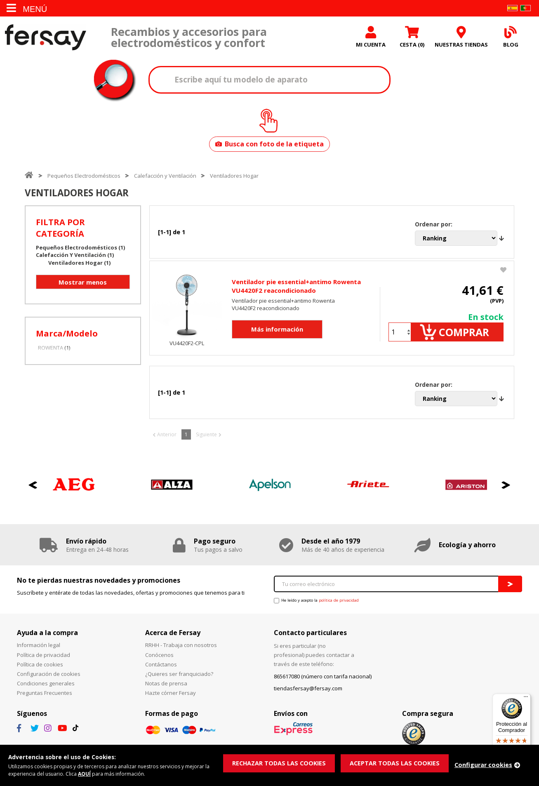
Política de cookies (40, 669)
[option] (74, 489)
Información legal (38, 650)
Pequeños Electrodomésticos (83, 177)
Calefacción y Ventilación (165, 177)
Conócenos (159, 659)
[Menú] (526, 699)
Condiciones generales (46, 688)
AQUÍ (89, 773)
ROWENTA (50, 349)
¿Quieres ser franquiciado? (179, 678)
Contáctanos (161, 669)
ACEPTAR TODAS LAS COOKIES (399, 762)
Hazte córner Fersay (170, 697)
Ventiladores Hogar (234, 177)
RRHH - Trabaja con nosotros (181, 650)
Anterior (167, 438)
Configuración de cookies (48, 678)
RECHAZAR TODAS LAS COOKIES (280, 762)
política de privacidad (339, 605)
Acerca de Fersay (172, 637)
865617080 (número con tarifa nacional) (323, 681)
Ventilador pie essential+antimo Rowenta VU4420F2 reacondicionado (296, 289)
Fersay (45, 38)
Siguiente (206, 438)
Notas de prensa (166, 688)
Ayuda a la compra (47, 637)
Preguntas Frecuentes (44, 697)
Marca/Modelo (67, 335)
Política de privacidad (43, 659)
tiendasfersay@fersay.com (308, 693)
